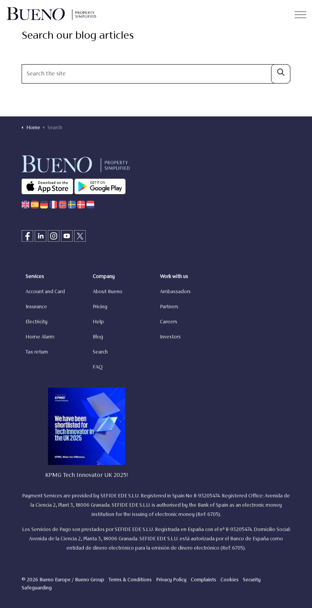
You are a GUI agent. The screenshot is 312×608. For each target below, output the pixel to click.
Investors (170, 337)
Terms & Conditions (130, 580)
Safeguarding (37, 588)
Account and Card (45, 292)
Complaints (203, 580)
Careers (168, 322)
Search (100, 352)
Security (252, 580)
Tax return (36, 352)
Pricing (100, 307)
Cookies (229, 580)
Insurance (36, 307)
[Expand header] (300, 14)
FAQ (98, 367)
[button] (280, 74)
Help (98, 322)
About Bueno (107, 292)
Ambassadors (175, 292)
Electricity (36, 322)
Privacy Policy (171, 580)
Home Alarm (39, 337)
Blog (98, 337)
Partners (169, 307)
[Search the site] (156, 74)
